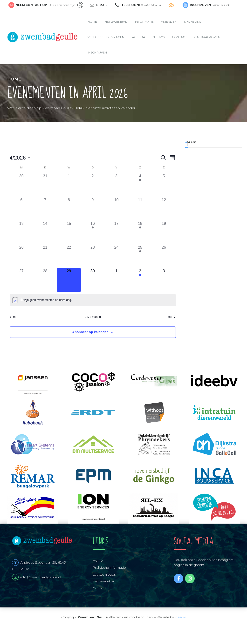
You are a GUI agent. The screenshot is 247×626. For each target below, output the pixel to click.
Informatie (144, 21)
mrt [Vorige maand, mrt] (13, 317)
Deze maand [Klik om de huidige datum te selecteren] (92, 317)
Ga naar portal (207, 37)
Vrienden (169, 21)
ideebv (180, 617)
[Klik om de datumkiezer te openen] (20, 158)
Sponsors (192, 21)
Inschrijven (97, 52)
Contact (179, 37)
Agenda (138, 37)
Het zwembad (116, 21)
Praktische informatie (109, 567)
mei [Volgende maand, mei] (171, 317)
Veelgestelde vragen (106, 37)
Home (92, 21)
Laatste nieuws (104, 574)
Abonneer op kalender (90, 332)
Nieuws (159, 37)
